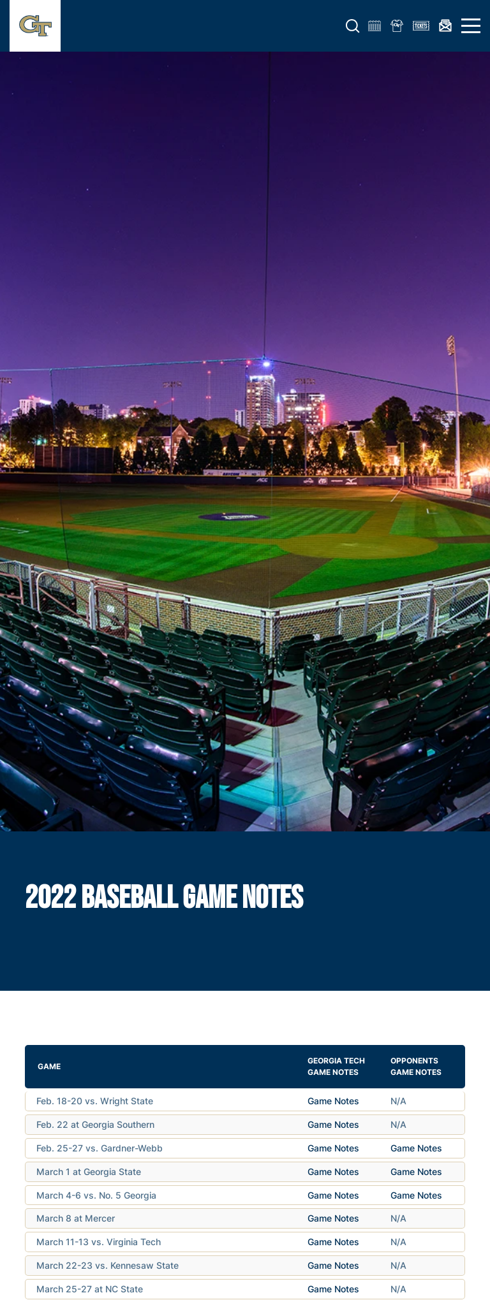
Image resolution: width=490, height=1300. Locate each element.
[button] (353, 26)
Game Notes (333, 1100)
